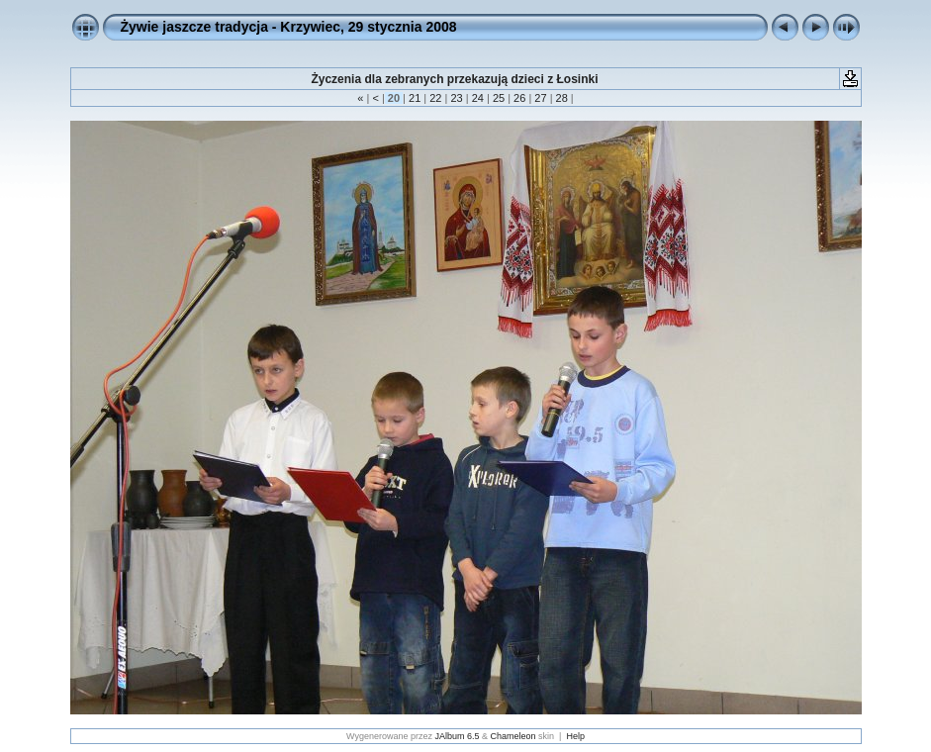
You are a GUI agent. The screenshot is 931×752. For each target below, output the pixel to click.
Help (575, 736)
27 (540, 98)
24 (478, 98)
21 (414, 98)
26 (519, 98)
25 (499, 98)
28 (561, 98)
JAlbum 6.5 (457, 736)
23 (456, 98)
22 (435, 98)
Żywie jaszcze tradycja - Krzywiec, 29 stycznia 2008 (289, 27)
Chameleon (513, 736)
